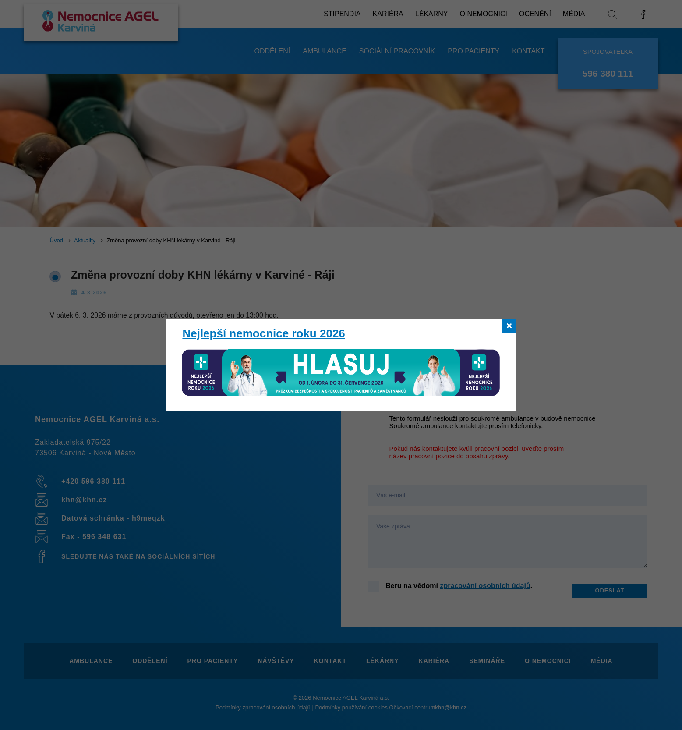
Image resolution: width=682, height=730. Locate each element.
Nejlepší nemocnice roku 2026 (263, 333)
